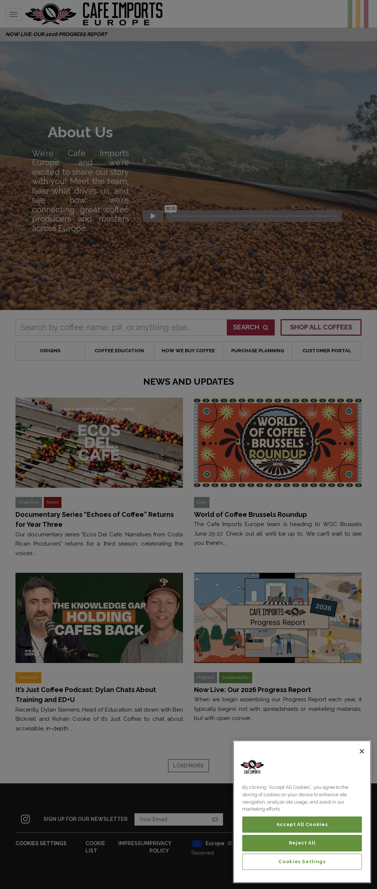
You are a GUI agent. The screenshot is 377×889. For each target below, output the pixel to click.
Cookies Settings (302, 861)
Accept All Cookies (302, 824)
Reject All (302, 843)
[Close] (362, 751)
